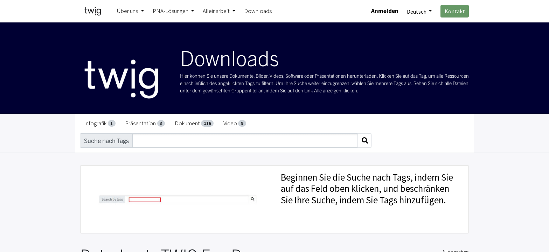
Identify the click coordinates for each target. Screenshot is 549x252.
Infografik (100, 123)
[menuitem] (258, 11)
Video (234, 123)
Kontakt (455, 11)
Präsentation (145, 123)
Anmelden (384, 11)
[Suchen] (364, 140)
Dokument (194, 123)
